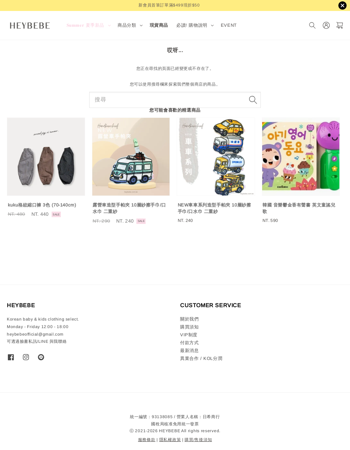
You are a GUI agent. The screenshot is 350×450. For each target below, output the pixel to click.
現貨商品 (159, 25)
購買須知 (189, 326)
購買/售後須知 (198, 439)
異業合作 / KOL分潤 (201, 358)
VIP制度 (189, 334)
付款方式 (189, 342)
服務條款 (147, 439)
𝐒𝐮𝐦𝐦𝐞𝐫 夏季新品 (86, 25)
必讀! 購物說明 (191, 25)
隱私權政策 (170, 439)
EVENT (229, 25)
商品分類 (127, 25)
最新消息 (189, 350)
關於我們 (189, 319)
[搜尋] (312, 25)
